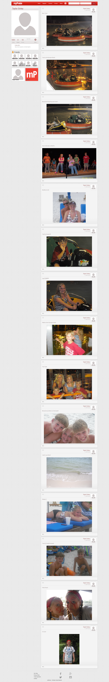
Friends (16, 52)
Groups (56, 3)
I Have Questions (37, 676)
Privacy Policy (37, 675)
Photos (18, 42)
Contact (35, 678)
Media (61, 3)
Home (39, 3)
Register (44, 3)
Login (93, 3)
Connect (50, 3)
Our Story (36, 673)
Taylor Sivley (86, 8)
